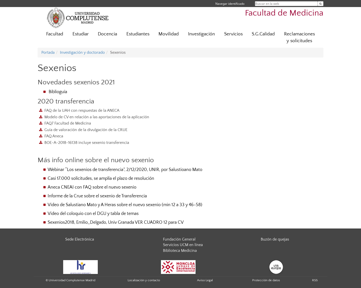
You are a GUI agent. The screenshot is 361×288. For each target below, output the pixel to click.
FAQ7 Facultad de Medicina (67, 123)
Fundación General (179, 239)
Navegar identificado (229, 4)
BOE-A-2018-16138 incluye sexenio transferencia (86, 142)
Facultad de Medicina (284, 13)
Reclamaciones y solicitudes (299, 37)
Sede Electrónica (79, 239)
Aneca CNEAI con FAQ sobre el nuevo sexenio (92, 187)
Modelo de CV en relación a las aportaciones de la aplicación (96, 117)
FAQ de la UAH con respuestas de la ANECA (81, 110)
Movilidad (168, 34)
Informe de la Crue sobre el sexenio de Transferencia (97, 196)
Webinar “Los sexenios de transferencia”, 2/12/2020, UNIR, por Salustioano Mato (125, 169)
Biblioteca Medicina (180, 250)
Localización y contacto (144, 280)
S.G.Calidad (263, 34)
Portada (48, 52)
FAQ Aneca (53, 136)
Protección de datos (266, 280)
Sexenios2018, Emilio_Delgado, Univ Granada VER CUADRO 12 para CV (116, 222)
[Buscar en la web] (320, 3)
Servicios (233, 34)
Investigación (201, 34)
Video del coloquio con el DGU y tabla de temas (93, 213)
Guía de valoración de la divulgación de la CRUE (85, 130)
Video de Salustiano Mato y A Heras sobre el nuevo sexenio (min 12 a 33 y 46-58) (125, 204)
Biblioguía (58, 91)
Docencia (107, 34)
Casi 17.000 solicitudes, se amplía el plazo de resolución (101, 178)
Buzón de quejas (275, 239)
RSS (315, 280)
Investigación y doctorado (82, 52)
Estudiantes (137, 34)
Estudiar (80, 34)
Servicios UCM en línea (183, 245)
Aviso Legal (205, 280)
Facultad (54, 34)
